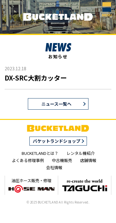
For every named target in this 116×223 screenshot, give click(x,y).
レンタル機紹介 (81, 153)
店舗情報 (88, 160)
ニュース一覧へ (56, 104)
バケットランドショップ (56, 141)
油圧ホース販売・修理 (31, 185)
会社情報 (54, 167)
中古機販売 (62, 160)
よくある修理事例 (28, 160)
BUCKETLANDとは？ (40, 153)
